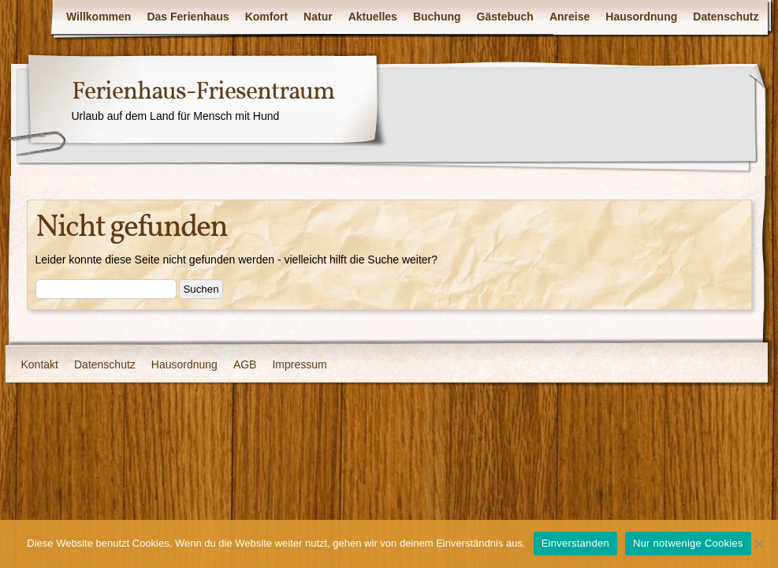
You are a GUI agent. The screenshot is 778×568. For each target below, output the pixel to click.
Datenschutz (725, 16)
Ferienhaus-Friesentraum (203, 92)
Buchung (437, 16)
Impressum (299, 364)
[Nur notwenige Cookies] (758, 543)
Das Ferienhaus (188, 16)
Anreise (569, 16)
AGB (245, 364)
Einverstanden (575, 543)
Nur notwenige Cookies (688, 543)
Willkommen (98, 16)
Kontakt (39, 364)
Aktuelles (372, 16)
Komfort (266, 16)
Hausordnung (641, 16)
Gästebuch (505, 16)
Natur (318, 16)
